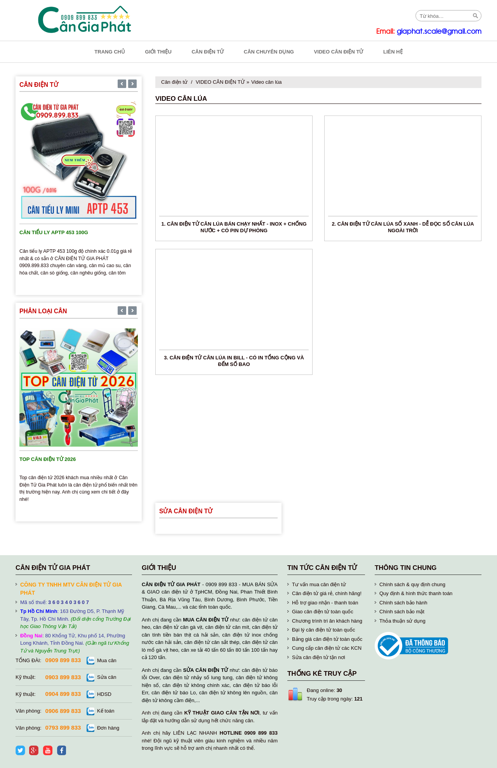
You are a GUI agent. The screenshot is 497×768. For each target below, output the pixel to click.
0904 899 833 (63, 693)
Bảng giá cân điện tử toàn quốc (327, 639)
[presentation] (122, 84)
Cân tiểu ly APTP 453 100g (53, 232)
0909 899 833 (63, 660)
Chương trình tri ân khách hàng (327, 621)
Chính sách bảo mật (401, 611)
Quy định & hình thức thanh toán (415, 593)
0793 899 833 (63, 727)
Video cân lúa (266, 82)
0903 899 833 (63, 677)
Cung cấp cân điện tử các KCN (326, 648)
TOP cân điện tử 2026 (47, 459)
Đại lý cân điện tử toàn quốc (323, 630)
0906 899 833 (63, 711)
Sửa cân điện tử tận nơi (318, 657)
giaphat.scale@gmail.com (439, 31)
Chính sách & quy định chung (412, 584)
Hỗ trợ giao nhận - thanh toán (325, 603)
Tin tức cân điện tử (322, 567)
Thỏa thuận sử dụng (402, 621)
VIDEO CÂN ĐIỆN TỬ (220, 82)
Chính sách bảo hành (403, 603)
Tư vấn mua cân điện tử (319, 584)
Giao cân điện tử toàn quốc (322, 611)
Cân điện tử (174, 82)
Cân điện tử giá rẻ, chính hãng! (326, 593)
